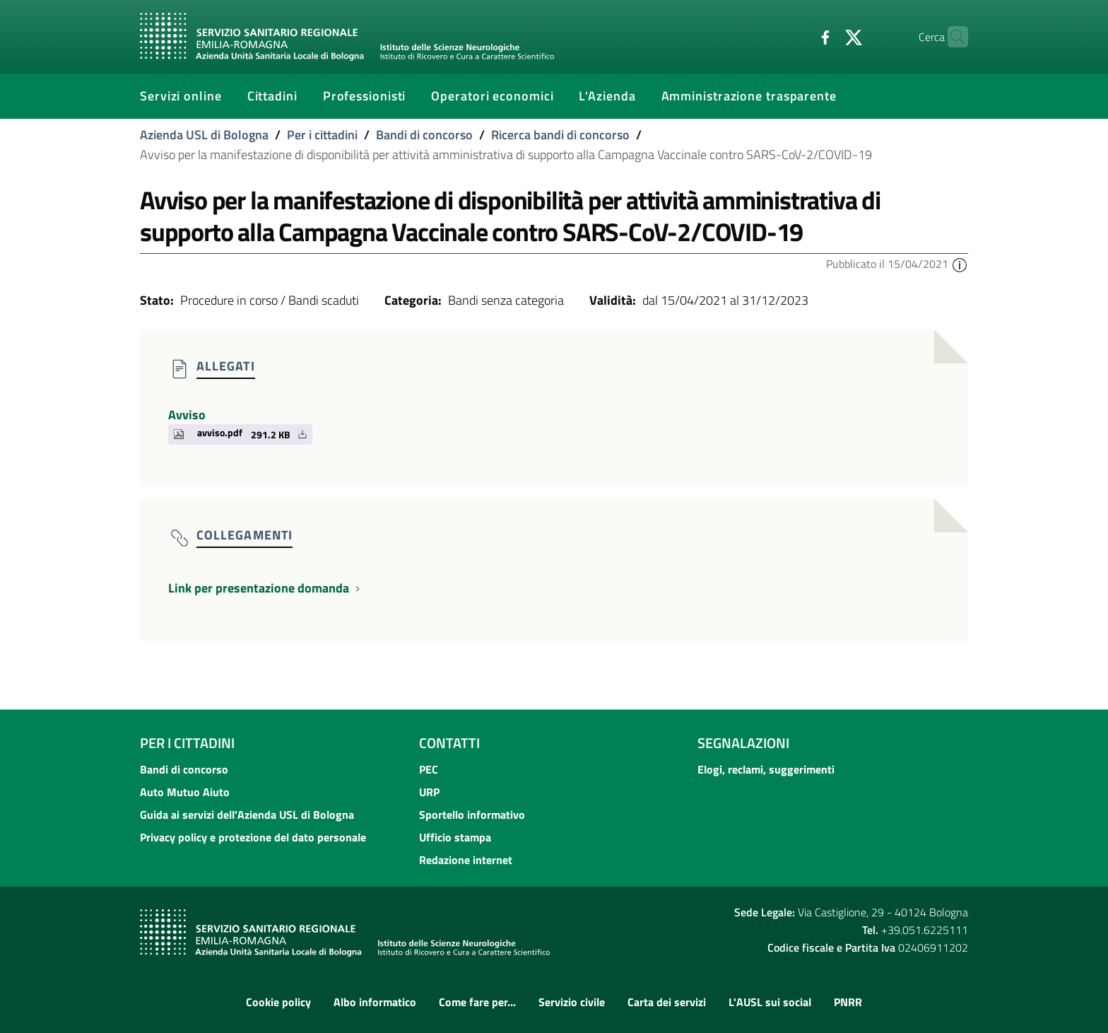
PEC (428, 769)
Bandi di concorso (424, 134)
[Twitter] (826, 36)
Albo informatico (375, 1001)
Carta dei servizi (666, 1001)
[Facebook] (798, 36)
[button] (959, 263)
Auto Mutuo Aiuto (185, 791)
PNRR (848, 1001)
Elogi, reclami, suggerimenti (766, 769)
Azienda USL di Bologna (204, 134)
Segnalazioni (743, 743)
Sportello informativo (472, 814)
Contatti (449, 743)
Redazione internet (465, 859)
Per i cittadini (322, 134)
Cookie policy (278, 1001)
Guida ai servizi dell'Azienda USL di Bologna (247, 814)
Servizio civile (571, 1001)
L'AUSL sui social (770, 1001)
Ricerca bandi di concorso (560, 134)
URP (429, 791)
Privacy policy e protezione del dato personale (253, 837)
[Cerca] (951, 37)
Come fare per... (477, 1001)
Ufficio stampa (455, 837)
